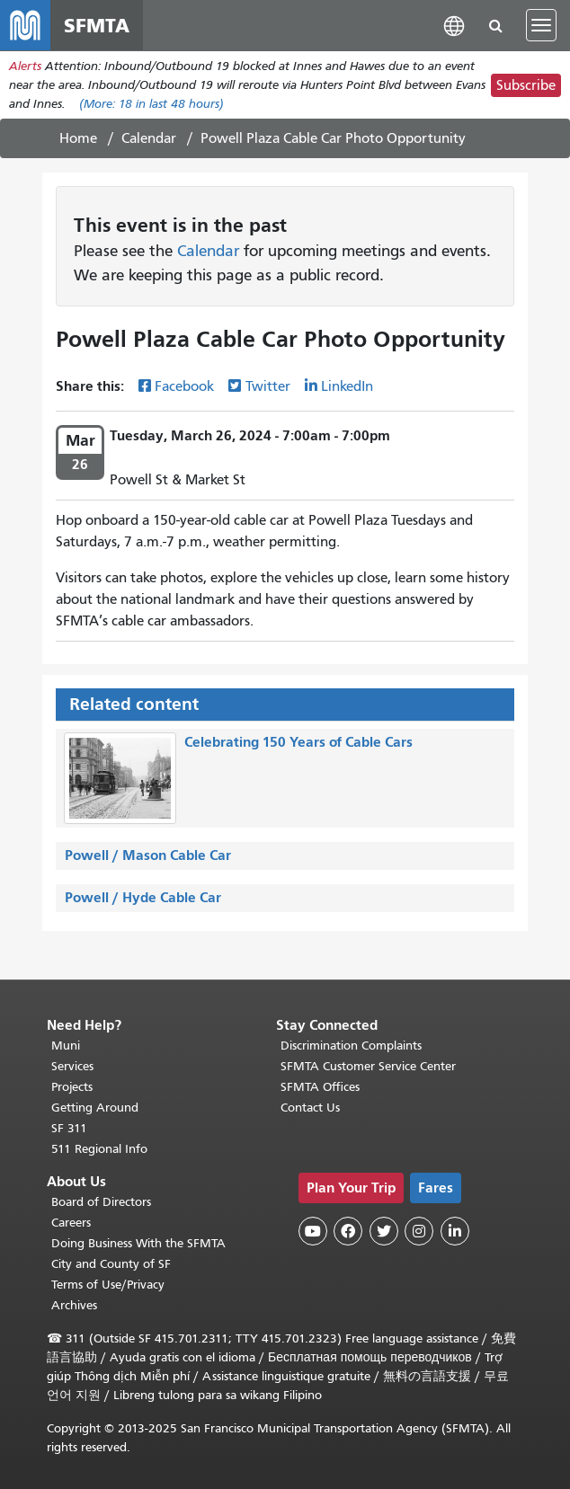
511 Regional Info (99, 1149)
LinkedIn (347, 386)
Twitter (267, 386)
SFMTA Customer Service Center (368, 1066)
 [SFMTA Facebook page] (348, 1231)
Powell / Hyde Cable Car (143, 897)
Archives (74, 1305)
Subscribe (526, 85)
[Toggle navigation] (541, 25)
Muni (65, 1045)
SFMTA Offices (320, 1087)
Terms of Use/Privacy (108, 1284)
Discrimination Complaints (351, 1045)
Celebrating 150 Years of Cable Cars (298, 741)
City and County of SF (111, 1264)
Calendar (148, 138)
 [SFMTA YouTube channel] (313, 1231)
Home (78, 138)
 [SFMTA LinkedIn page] (455, 1231)
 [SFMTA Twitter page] (384, 1231)
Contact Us (310, 1107)
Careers (71, 1222)
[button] (454, 25)
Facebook (184, 386)
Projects (72, 1087)
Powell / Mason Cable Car (148, 855)
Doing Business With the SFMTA (138, 1243)
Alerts (25, 66)
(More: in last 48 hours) (151, 103)
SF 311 (69, 1128)
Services (72, 1066)
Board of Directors (101, 1202)
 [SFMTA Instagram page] (419, 1231)
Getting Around (94, 1107)
